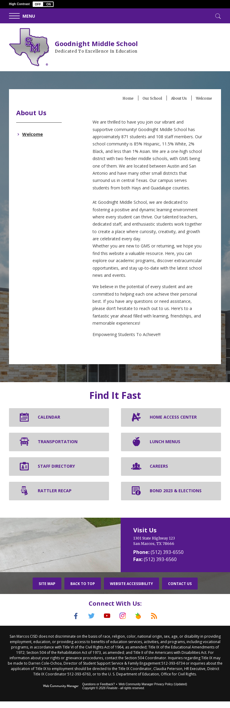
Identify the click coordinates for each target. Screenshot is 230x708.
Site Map (47, 590)
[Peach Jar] (141, 623)
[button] (43, 4)
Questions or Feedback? (98, 690)
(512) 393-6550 (167, 559)
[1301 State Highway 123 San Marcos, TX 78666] (175, 548)
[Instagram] (123, 623)
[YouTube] (106, 623)
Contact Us (180, 590)
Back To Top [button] (82, 590)
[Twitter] (89, 623)
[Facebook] (71, 623)
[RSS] (158, 623)
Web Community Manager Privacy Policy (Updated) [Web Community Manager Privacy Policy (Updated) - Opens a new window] (153, 690)
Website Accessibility (131, 590)
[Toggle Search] (217, 15)
